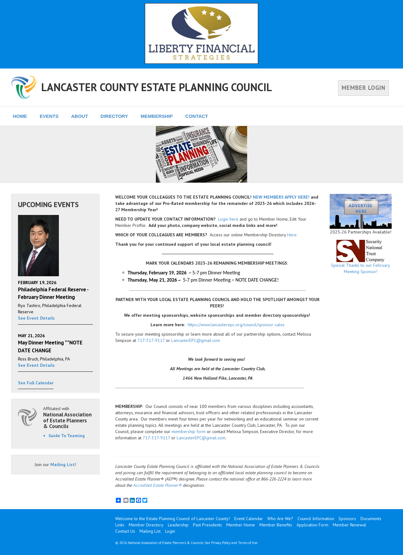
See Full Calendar (36, 383)
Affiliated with (68, 417)
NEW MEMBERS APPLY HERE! (281, 197)
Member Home (240, 525)
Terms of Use (248, 543)
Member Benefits (275, 525)
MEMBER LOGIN (363, 87)
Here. (292, 235)
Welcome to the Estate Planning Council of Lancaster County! (172, 518)
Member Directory (146, 525)
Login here (228, 219)
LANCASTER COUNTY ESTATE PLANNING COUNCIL (156, 87)
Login (170, 531)
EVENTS (49, 116)
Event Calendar (248, 518)
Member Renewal (349, 525)
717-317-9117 (151, 340)
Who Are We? (280, 518)
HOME (20, 116)
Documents (370, 518)
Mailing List (62, 464)
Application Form (312, 525)
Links (119, 525)
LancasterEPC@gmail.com (195, 340)
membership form (189, 431)
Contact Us (125, 531)
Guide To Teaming (66, 435)
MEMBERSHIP (157, 116)
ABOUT (79, 116)
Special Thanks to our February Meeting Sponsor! (361, 257)
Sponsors (347, 518)
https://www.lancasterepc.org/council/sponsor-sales (236, 324)
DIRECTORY (114, 116)
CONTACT (196, 116)
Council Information (316, 518)
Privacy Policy (220, 543)
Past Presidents (207, 525)
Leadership (178, 525)
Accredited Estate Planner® (157, 485)
